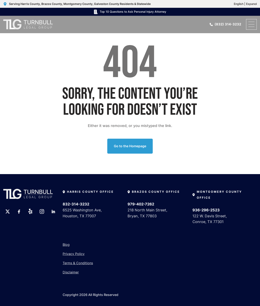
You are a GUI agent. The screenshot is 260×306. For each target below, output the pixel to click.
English (238, 4)
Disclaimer (71, 272)
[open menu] (251, 24)
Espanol (251, 4)
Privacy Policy (74, 254)
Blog (66, 245)
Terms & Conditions (78, 263)
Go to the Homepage (130, 146)
